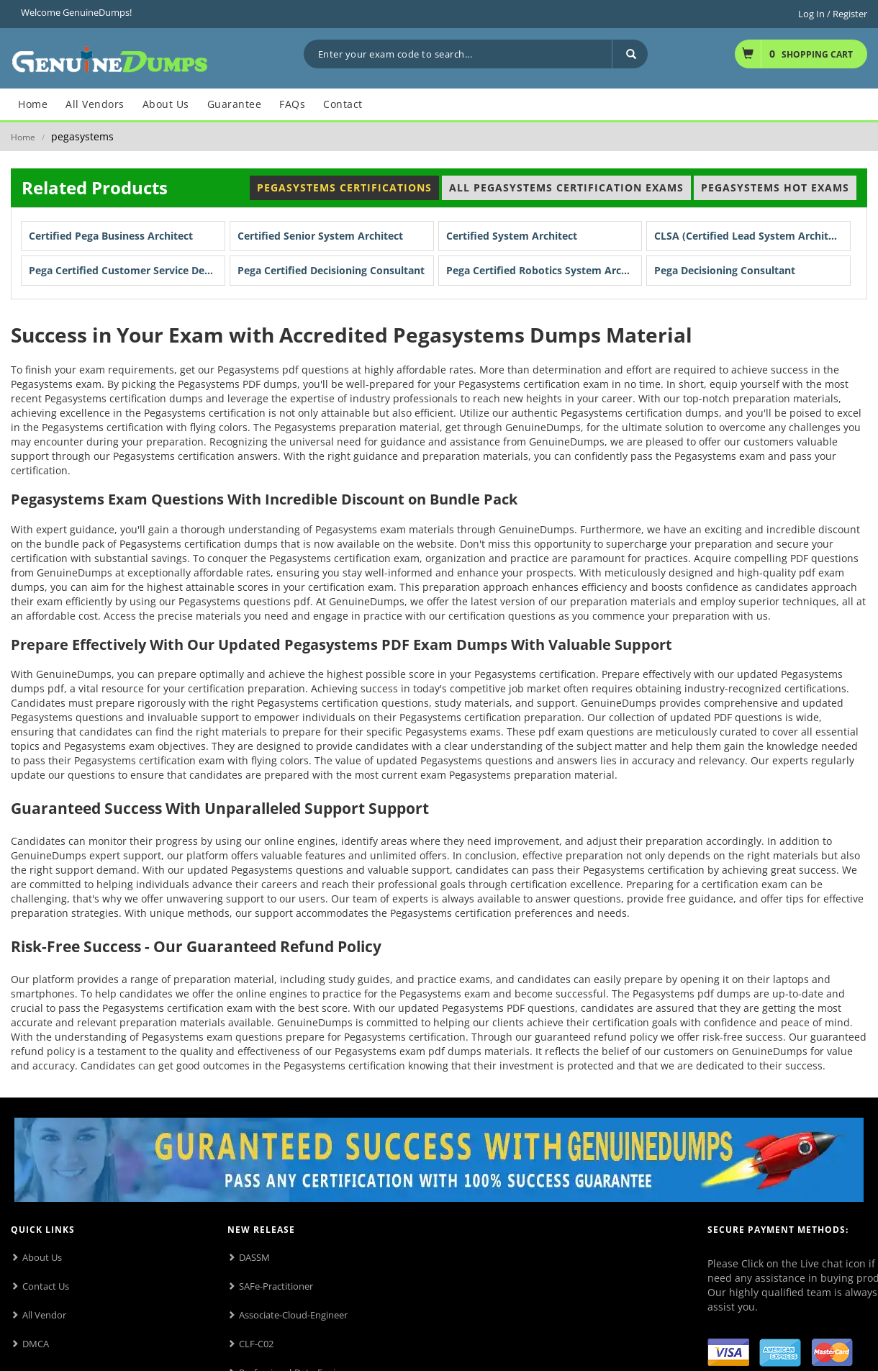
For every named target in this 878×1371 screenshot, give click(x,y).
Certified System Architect (511, 236)
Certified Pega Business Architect (111, 236)
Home (23, 137)
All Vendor (44, 1314)
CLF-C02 (256, 1343)
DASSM (254, 1257)
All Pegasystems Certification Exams (566, 187)
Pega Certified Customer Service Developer (127, 270)
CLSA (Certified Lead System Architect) (750, 236)
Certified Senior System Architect (320, 236)
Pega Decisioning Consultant (724, 270)
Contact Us (45, 1286)
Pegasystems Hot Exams (775, 187)
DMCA (35, 1343)
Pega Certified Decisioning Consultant (331, 270)
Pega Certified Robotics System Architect (544, 270)
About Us (42, 1257)
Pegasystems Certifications (344, 187)
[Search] (630, 54)
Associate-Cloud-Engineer (293, 1314)
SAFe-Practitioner (276, 1286)
